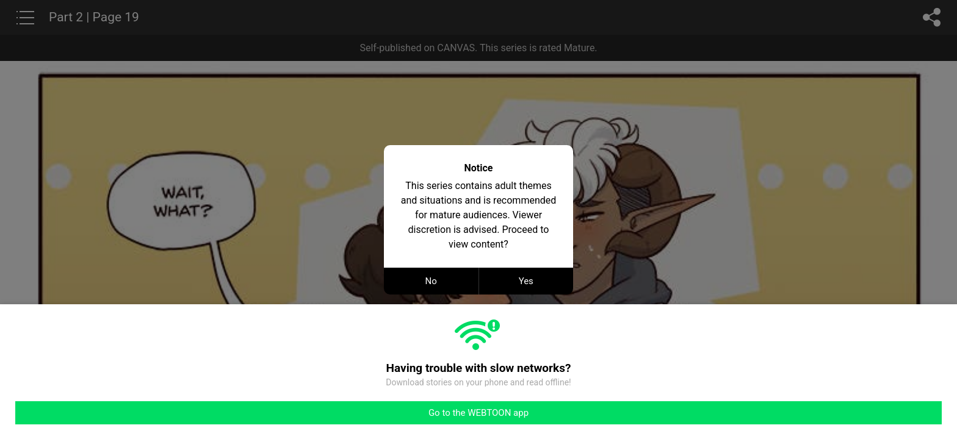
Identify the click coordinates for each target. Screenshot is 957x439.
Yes (526, 281)
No (431, 281)
